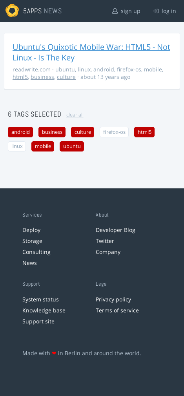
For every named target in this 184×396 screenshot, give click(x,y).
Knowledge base (44, 310)
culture (66, 76)
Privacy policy (113, 299)
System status (40, 299)
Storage (32, 241)
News (29, 262)
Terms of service (117, 310)
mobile (153, 69)
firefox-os (129, 69)
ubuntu (65, 69)
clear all (75, 114)
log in (164, 11)
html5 (20, 76)
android (103, 69)
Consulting (36, 251)
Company (108, 251)
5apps (32, 10)
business (42, 76)
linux (84, 69)
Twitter (105, 241)
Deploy (31, 230)
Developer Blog (115, 230)
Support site (38, 321)
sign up (126, 11)
